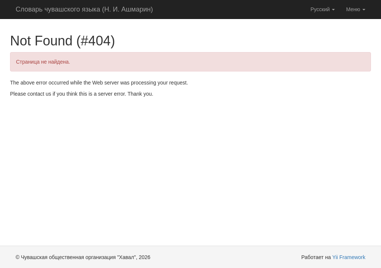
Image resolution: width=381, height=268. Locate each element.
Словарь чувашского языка (84, 9)
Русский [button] (322, 9)
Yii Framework (348, 257)
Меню (355, 9)
